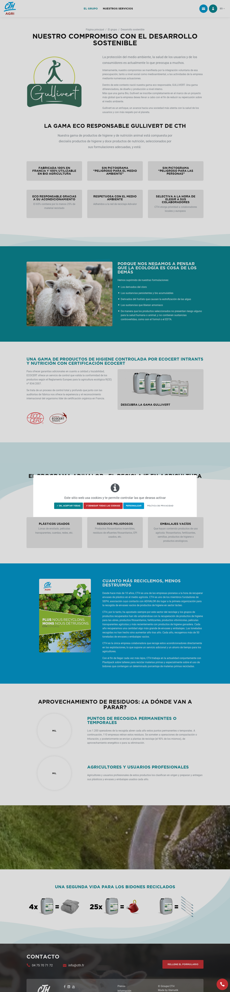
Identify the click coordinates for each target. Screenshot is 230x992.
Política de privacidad (160, 506)
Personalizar (134, 506)
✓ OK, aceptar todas (68, 506)
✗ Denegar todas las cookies (103, 506)
